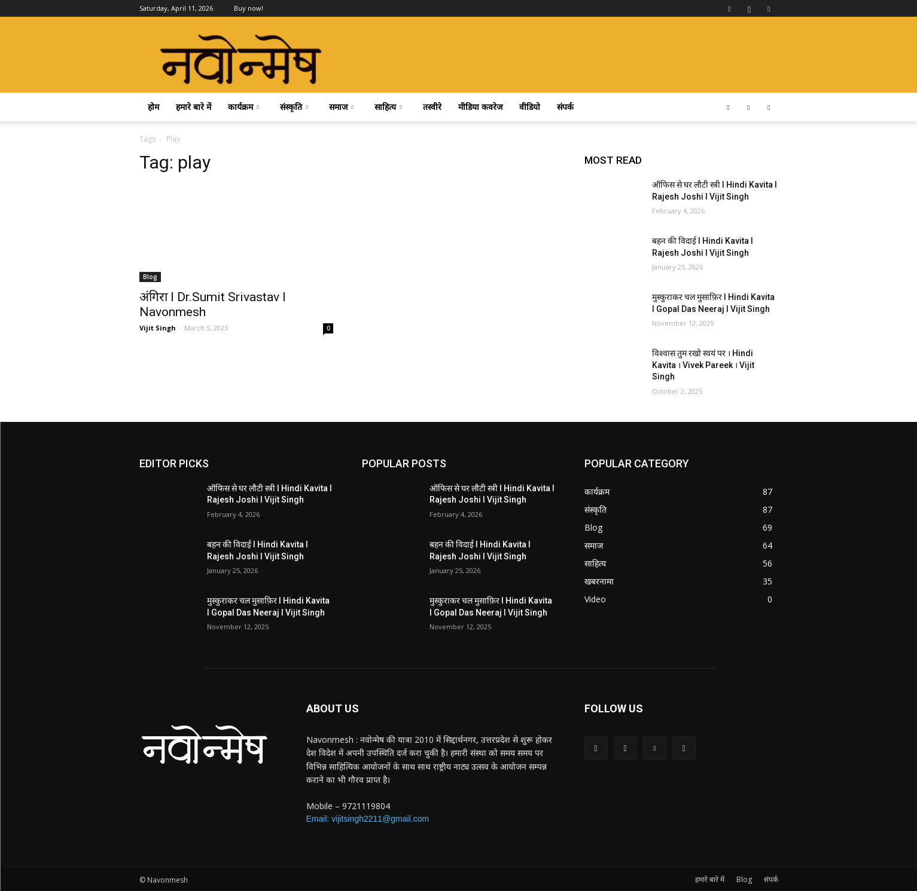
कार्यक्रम (243, 106)
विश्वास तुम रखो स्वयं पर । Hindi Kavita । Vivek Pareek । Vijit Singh (703, 364)
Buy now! (248, 8)
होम (153, 106)
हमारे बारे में (193, 106)
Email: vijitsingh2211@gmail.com (367, 818)
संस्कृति (294, 106)
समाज (341, 106)
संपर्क (565, 106)
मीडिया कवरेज (480, 106)
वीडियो (529, 106)
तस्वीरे (432, 106)
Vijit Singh (157, 327)
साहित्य (388, 106)
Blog (150, 276)
